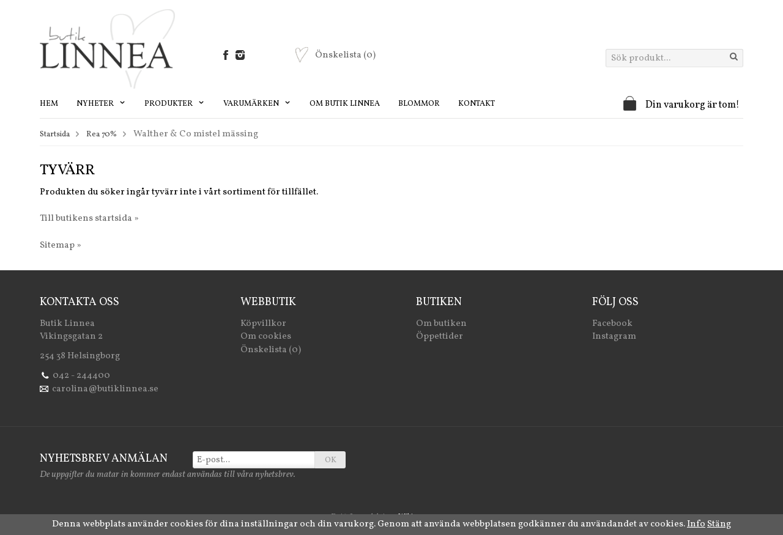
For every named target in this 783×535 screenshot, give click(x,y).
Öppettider (439, 336)
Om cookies (265, 336)
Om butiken (441, 323)
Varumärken (257, 103)
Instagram (614, 336)
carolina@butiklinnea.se (105, 389)
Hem (49, 103)
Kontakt (476, 103)
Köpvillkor (263, 323)
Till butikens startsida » (89, 218)
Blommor (419, 103)
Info (696, 524)
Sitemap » (60, 245)
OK (330, 460)
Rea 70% (101, 134)
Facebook (612, 323)
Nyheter (101, 103)
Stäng (719, 524)
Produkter (174, 103)
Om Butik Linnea (345, 103)
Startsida (55, 134)
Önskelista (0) (270, 350)
